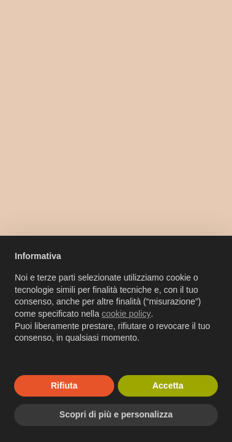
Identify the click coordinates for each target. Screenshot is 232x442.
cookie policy (126, 314)
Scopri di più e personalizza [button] (116, 414)
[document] (116, 307)
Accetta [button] (168, 385)
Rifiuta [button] (64, 385)
